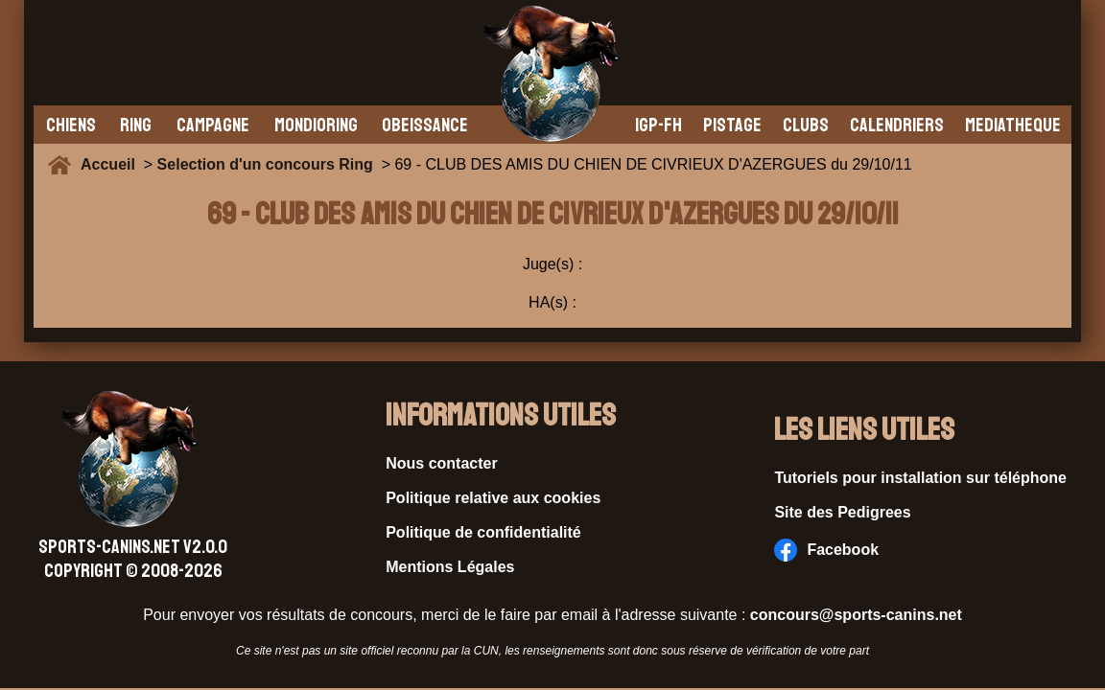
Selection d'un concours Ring (265, 164)
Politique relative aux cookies (493, 498)
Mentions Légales (450, 567)
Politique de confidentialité (483, 532)
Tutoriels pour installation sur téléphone (920, 478)
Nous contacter (441, 463)
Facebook (826, 550)
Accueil (112, 164)
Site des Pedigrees (842, 512)
